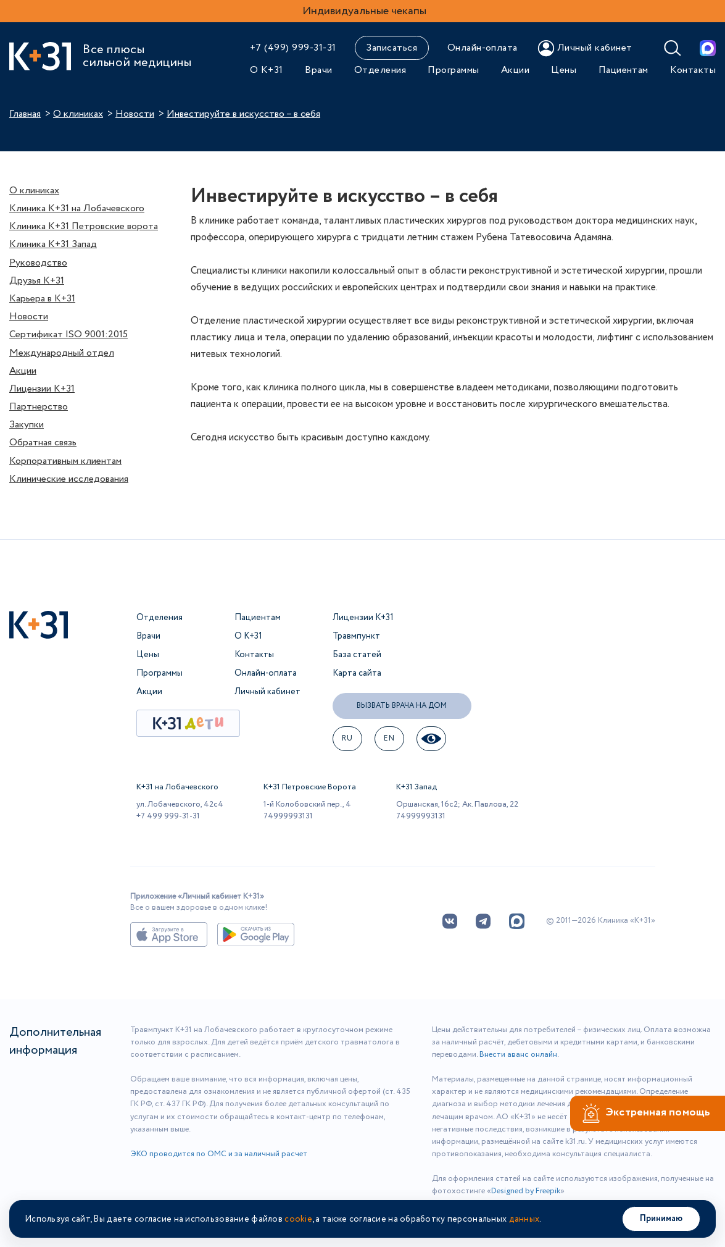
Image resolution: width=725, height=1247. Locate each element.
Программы (453, 70)
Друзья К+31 (36, 281)
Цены (563, 70)
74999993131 (288, 816)
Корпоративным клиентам (65, 461)
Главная (25, 114)
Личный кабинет (267, 692)
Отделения (380, 70)
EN (389, 738)
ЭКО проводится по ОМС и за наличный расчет (218, 1154)
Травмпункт (356, 636)
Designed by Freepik (525, 1191)
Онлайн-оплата (482, 47)
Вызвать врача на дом (402, 705)
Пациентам (623, 70)
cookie (298, 1219)
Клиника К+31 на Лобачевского (76, 208)
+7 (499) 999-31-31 (293, 47)
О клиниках (78, 114)
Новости (134, 114)
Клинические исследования (68, 479)
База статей (357, 655)
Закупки (26, 425)
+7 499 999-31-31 (168, 816)
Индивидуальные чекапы (364, 11)
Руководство (38, 263)
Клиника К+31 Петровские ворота (83, 226)
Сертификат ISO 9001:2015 (68, 334)
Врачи (318, 70)
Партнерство (38, 407)
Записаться (391, 48)
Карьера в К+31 (42, 299)
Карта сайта (357, 673)
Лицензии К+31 (42, 389)
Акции (515, 70)
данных (524, 1219)
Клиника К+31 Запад (53, 244)
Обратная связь (43, 442)
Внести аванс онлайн (518, 1054)
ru (347, 738)
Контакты (693, 70)
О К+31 (266, 70)
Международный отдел (61, 353)
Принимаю (661, 1218)
